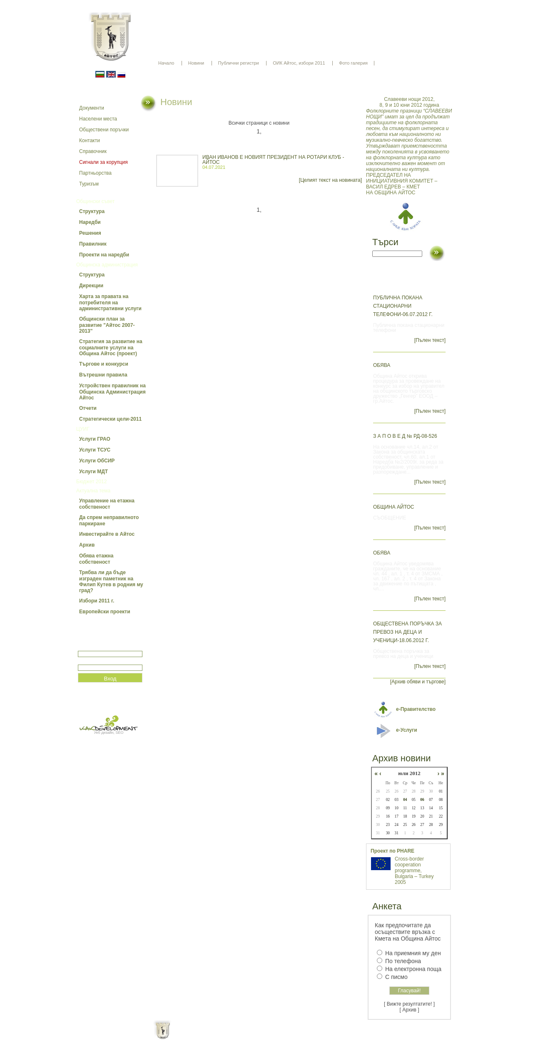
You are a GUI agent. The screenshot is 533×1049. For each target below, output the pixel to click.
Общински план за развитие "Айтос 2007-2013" (106, 325)
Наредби (90, 222)
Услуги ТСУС (94, 450)
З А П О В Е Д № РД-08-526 (405, 436)
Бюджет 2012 (91, 481)
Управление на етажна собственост (106, 504)
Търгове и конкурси (103, 364)
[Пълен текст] (430, 340)
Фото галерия (353, 62)
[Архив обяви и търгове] (418, 682)
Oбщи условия (233, 1036)
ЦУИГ (83, 429)
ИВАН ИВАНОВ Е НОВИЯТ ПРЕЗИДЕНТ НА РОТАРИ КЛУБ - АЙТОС (273, 159)
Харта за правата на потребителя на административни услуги (110, 302)
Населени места (98, 119)
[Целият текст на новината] (330, 180)
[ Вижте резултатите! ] (409, 1004)
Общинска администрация (107, 265)
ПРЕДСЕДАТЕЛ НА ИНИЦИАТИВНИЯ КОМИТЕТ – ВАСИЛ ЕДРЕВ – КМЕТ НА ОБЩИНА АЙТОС (409, 146)
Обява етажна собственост (96, 559)
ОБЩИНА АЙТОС (393, 507)
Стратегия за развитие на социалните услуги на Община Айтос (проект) (110, 347)
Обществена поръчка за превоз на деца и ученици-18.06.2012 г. (407, 632)
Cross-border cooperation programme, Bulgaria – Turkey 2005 (414, 870)
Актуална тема (93, 491)
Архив (87, 545)
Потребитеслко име (102, 647)
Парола (87, 661)
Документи (91, 108)
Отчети (88, 408)
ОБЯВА (381, 365)
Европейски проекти (104, 612)
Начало (166, 62)
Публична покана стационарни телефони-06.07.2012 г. (403, 306)
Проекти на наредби (104, 255)
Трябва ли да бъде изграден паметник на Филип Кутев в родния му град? (111, 581)
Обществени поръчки (104, 130)
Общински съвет (95, 201)
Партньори (273, 1036)
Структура (92, 211)
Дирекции (91, 286)
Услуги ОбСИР (97, 461)
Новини (196, 62)
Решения (90, 233)
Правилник (93, 244)
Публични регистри (238, 62)
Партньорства (95, 173)
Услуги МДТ (93, 471)
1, (259, 131)
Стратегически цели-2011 (110, 419)
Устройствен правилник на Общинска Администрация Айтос (112, 392)
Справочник (93, 151)
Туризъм (89, 184)
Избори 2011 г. (96, 601)
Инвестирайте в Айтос (106, 534)
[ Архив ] (409, 1010)
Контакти (89, 140)
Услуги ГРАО (94, 439)
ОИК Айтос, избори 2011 (299, 62)
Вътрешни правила (103, 375)
